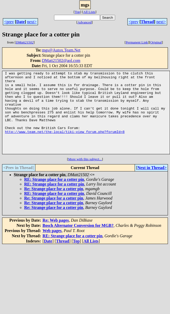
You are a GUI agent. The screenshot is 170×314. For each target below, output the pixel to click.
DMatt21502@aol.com (61, 60)
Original (156, 42)
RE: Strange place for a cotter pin (54, 196)
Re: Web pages (56, 236)
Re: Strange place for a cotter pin (53, 205)
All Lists (89, 12)
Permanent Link (137, 42)
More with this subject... (85, 175)
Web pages (52, 247)
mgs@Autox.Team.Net (61, 50)
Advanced (84, 22)
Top (77, 12)
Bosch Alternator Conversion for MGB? (78, 242)
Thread (147, 22)
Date (20, 22)
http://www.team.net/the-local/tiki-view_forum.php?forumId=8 (65, 144)
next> (32, 22)
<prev (9, 22)
